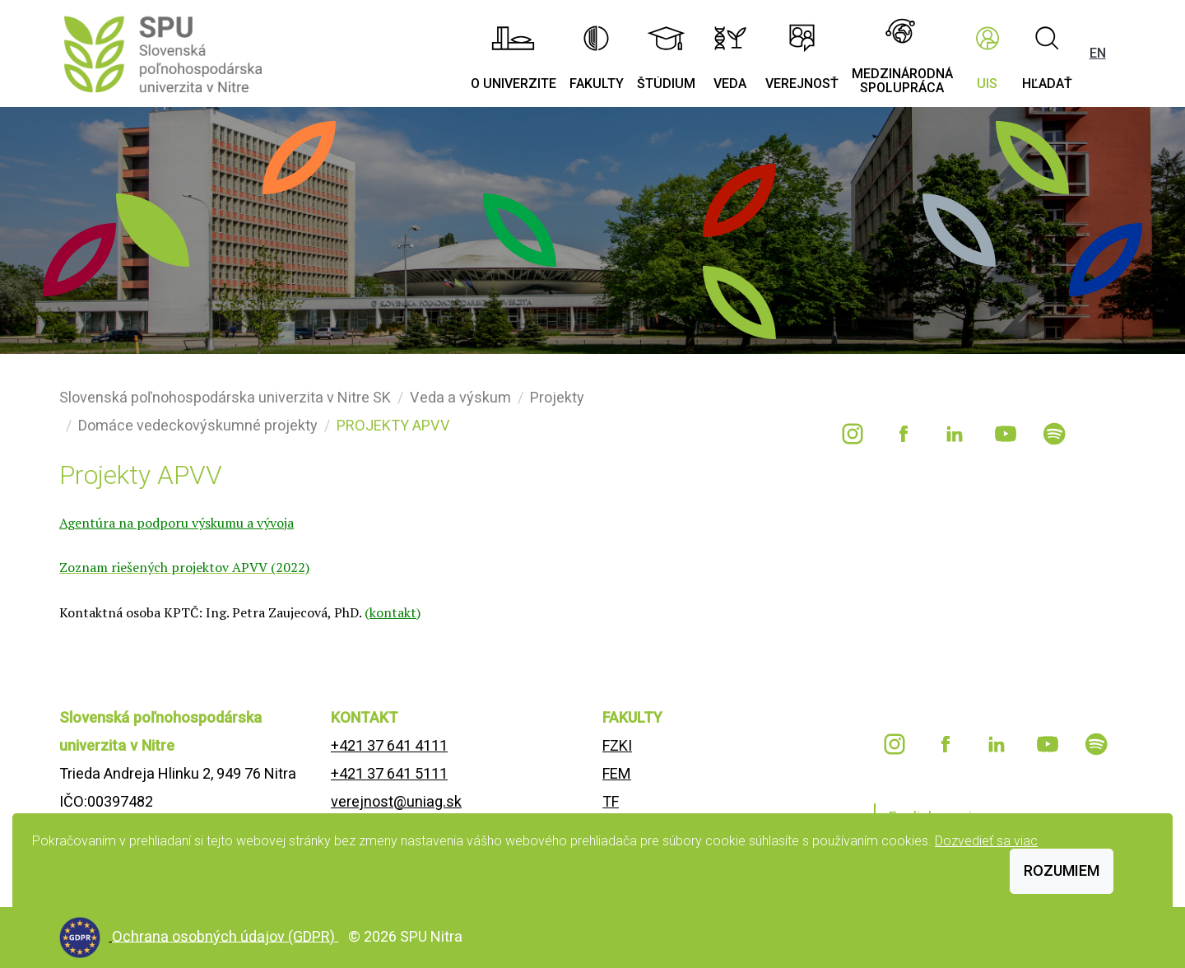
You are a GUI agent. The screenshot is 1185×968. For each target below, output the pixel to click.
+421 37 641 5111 (389, 773)
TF (610, 801)
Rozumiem (1061, 870)
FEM (616, 773)
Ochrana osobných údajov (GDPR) (225, 935)
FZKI (617, 745)
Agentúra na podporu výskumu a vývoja (176, 523)
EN (1098, 53)
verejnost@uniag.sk (396, 801)
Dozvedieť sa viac (986, 841)
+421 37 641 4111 (389, 745)
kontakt (392, 612)
